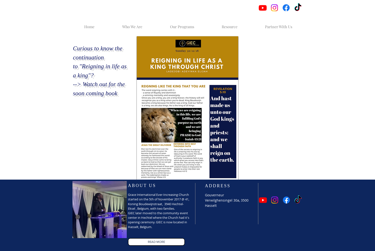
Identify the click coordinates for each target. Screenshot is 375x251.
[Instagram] (274, 7)
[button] (132, 24)
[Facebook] (286, 7)
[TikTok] (298, 7)
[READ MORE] (156, 242)
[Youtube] (262, 7)
